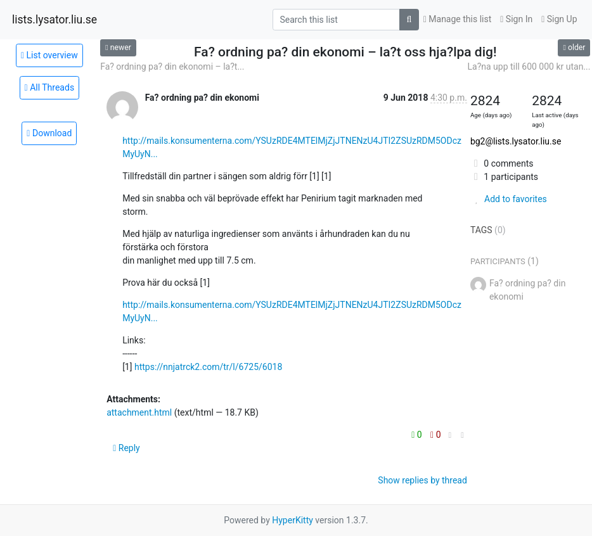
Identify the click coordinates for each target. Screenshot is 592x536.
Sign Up (559, 19)
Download (49, 133)
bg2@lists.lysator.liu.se (515, 141)
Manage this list (457, 19)
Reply (126, 448)
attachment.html (139, 412)
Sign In (516, 19)
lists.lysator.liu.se (54, 19)
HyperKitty (292, 520)
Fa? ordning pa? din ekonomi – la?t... (172, 66)
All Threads (50, 87)
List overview (49, 55)
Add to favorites (508, 199)
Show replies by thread (422, 480)
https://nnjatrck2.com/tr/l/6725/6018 (208, 367)
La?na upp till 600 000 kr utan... (529, 66)
